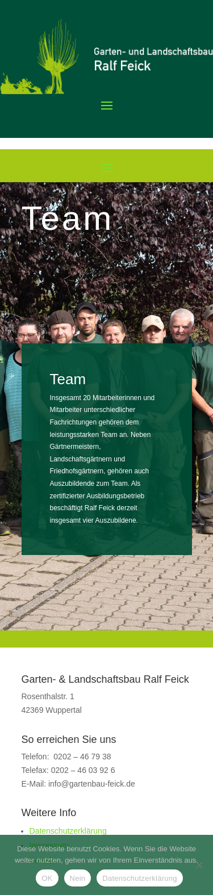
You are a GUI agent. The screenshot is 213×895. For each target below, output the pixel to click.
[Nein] (198, 865)
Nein (78, 878)
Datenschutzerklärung (68, 830)
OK (46, 878)
